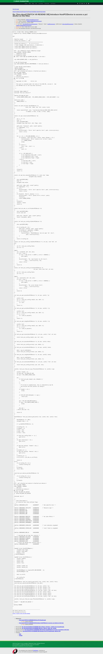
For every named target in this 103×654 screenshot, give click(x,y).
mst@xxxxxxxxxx (51, 24)
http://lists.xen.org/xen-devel (21, 613)
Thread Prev (25, 11)
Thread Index (42, 11)
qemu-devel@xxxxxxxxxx (67, 24)
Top (13, 9)
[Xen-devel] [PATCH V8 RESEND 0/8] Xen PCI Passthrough (32, 620)
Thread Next (31, 11)
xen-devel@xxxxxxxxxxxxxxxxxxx (30, 24)
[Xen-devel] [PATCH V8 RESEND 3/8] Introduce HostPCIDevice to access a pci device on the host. (41, 623)
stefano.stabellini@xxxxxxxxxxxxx (34, 21)
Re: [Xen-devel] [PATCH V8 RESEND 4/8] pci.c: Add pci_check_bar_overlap (39, 628)
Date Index (36, 11)
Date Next (20, 11)
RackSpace (35, 650)
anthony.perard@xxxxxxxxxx (32, 19)
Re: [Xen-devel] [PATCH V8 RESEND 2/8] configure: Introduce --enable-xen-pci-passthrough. (43, 626)
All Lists (17, 9)
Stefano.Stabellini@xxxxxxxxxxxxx (23, 25)
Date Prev (15, 11)
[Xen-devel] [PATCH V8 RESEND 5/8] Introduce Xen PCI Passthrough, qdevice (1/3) (42, 631)
